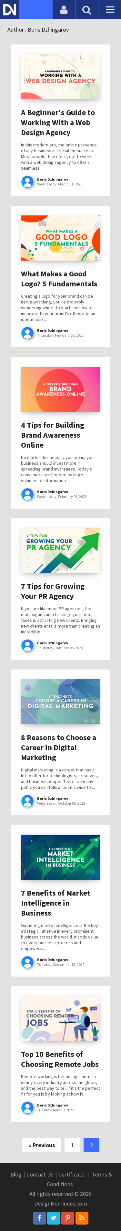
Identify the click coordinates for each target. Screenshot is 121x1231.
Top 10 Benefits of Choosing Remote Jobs (60, 1059)
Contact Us (40, 1174)
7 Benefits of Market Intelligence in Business (55, 903)
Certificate (71, 1174)
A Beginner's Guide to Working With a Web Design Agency (58, 122)
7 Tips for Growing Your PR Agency (53, 591)
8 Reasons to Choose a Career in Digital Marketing (58, 747)
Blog (16, 1174)
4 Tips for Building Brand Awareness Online (52, 435)
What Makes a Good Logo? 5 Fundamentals (59, 279)
